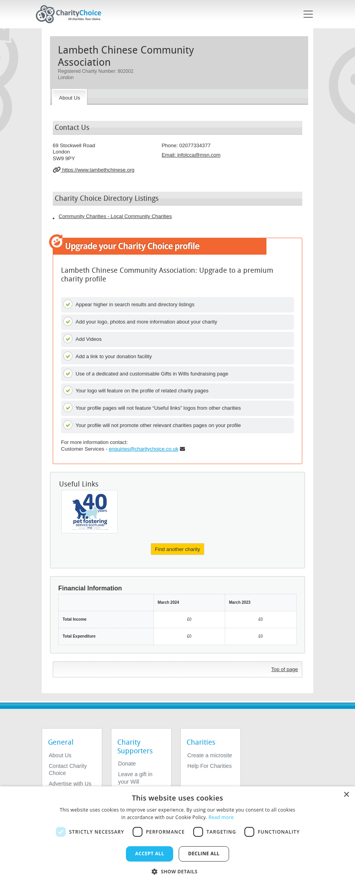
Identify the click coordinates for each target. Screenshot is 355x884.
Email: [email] (191, 155)
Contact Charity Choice (68, 769)
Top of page (284, 669)
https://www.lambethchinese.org (93, 169)
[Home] (71, 14)
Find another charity (177, 549)
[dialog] (177, 835)
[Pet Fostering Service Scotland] (89, 511)
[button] (177, 871)
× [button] (346, 795)
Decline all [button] (204, 853)
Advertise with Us (70, 783)
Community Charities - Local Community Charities (115, 216)
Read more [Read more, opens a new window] (221, 817)
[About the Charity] (69, 97)
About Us (60, 755)
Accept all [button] (149, 853)
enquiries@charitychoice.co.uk (143, 449)
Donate (127, 763)
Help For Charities (209, 766)
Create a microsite (209, 755)
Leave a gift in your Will (135, 777)
